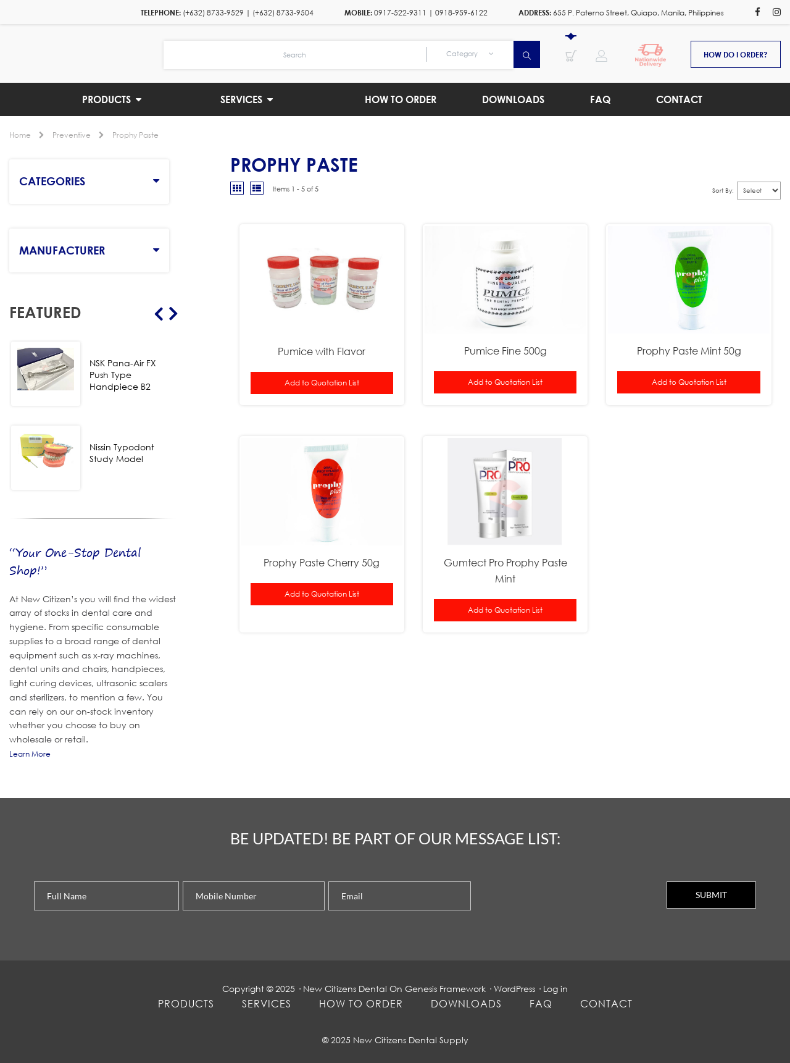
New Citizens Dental (345, 988)
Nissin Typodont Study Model (121, 452)
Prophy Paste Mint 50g (689, 350)
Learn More (30, 754)
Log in (555, 988)
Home (20, 135)
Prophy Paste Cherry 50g (322, 562)
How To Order (361, 1003)
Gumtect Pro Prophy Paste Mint (505, 570)
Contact (606, 1003)
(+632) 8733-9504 (283, 12)
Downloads (466, 1003)
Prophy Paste (135, 135)
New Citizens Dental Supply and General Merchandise (86, 53)
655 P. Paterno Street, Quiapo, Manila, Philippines (638, 12)
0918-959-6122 (461, 12)
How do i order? (736, 54)
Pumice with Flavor (321, 351)
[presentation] (568, 905)
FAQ (541, 1003)
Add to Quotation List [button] (322, 382)
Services (266, 1003)
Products (186, 1003)
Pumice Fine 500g (505, 350)
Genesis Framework (445, 988)
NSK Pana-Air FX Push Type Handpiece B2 (122, 374)
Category (470, 54)
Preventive (71, 135)
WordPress (514, 988)
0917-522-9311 (400, 12)
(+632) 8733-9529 (213, 12)
